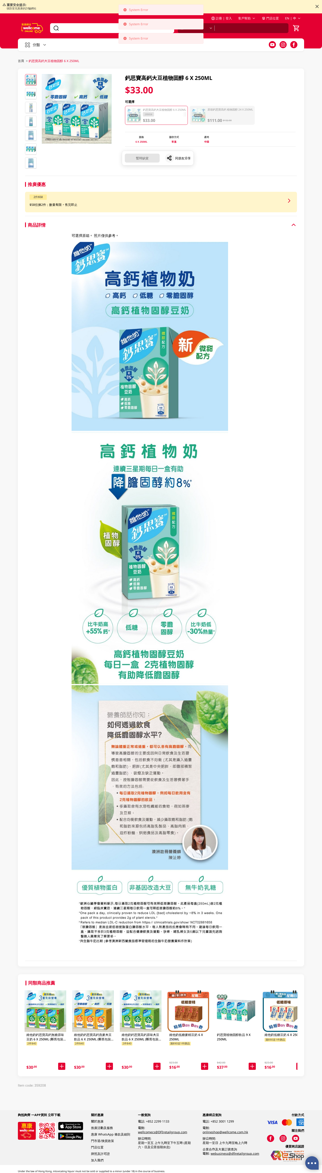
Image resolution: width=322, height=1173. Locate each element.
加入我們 (97, 1160)
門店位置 (270, 18)
